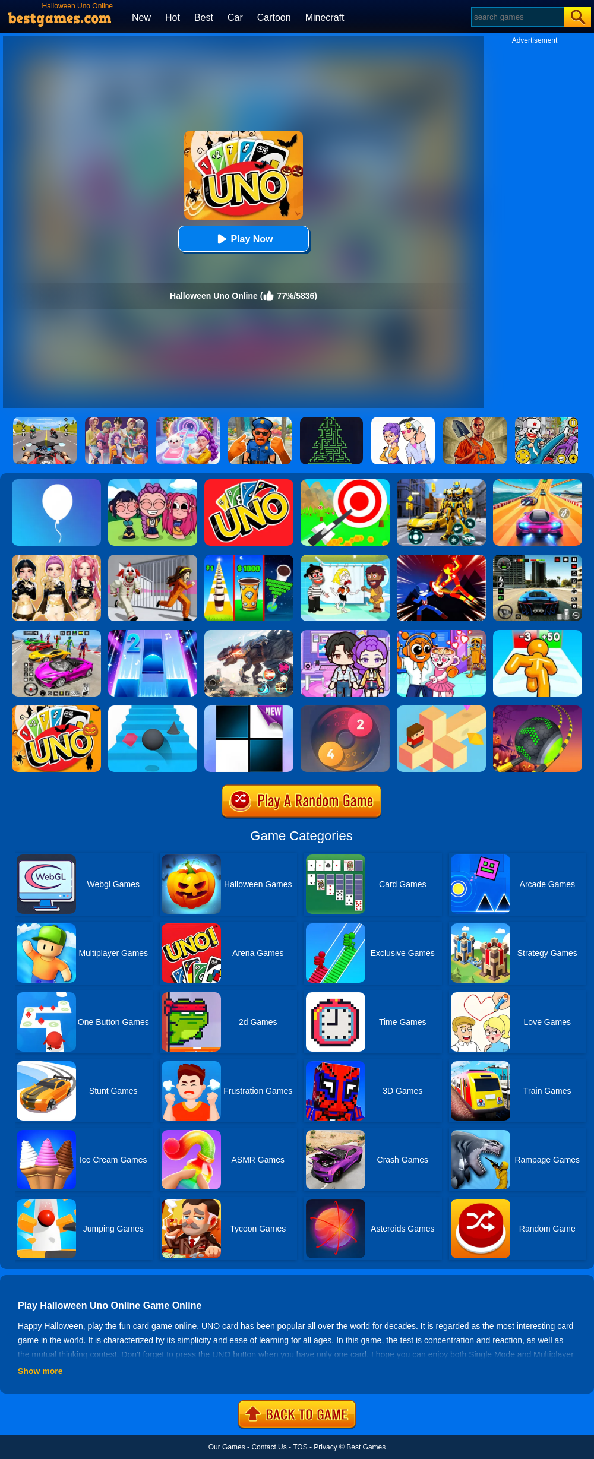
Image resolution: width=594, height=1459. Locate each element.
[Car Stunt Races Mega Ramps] (56, 634)
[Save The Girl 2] (345, 559)
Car (235, 17)
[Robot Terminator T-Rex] (248, 634)
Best (203, 17)
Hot (172, 17)
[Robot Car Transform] (441, 483)
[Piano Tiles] (248, 709)
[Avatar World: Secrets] (345, 634)
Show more (40, 1371)
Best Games (366, 1447)
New (141, 17)
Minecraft (325, 17)
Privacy (325, 1447)
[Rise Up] (56, 483)
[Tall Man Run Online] (537, 634)
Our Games (226, 1447)
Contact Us (268, 1447)
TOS (300, 1447)
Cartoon (274, 17)
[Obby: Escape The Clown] (152, 559)
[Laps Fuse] (345, 709)
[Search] (517, 17)
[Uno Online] (248, 483)
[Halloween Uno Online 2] (56, 709)
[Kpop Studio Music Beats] (152, 483)
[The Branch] (441, 709)
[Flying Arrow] (345, 483)
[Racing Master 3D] (537, 483)
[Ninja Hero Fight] (441, 559)
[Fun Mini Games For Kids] (441, 634)
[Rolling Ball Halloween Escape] (537, 709)
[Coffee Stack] (248, 559)
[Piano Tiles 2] (152, 634)
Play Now (243, 239)
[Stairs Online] (152, 709)
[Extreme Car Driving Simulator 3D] (537, 559)
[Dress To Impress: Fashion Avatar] (56, 559)
